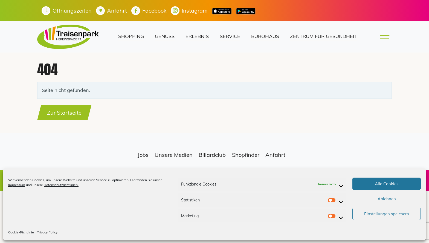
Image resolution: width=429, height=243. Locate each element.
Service (230, 36)
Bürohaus (265, 36)
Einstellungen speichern (386, 213)
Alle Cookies (386, 183)
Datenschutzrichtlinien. (61, 185)
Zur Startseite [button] (64, 112)
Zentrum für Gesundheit (323, 36)
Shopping (131, 36)
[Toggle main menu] (383, 36)
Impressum (16, 185)
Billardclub (212, 154)
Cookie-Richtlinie (21, 232)
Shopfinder (245, 154)
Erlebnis (197, 36)
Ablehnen (387, 198)
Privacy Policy (47, 232)
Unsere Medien (174, 154)
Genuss (165, 36)
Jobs (143, 154)
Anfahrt (275, 154)
